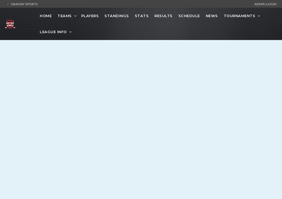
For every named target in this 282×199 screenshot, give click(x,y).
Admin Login (265, 4)
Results (163, 16)
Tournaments (239, 16)
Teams (64, 16)
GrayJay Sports (22, 4)
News (212, 16)
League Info (53, 32)
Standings (116, 16)
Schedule (189, 16)
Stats (142, 16)
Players (90, 16)
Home (46, 16)
